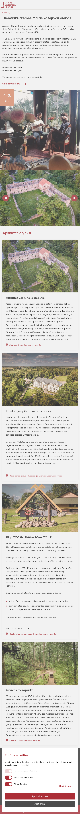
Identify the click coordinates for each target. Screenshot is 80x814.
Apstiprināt (40, 804)
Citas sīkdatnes (21, 784)
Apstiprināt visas (40, 796)
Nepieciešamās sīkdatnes (26, 771)
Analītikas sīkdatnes (23, 777)
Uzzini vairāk (67, 786)
